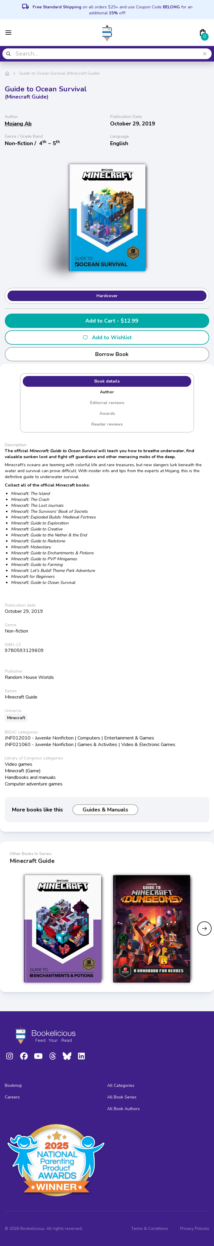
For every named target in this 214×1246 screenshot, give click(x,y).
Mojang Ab (18, 123)
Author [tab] (107, 392)
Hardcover (107, 296)
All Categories (120, 1085)
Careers (12, 1097)
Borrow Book (107, 354)
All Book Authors (123, 1109)
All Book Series (121, 1097)
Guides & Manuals (105, 809)
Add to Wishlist (107, 337)
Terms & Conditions (149, 1228)
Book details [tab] (107, 381)
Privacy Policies (194, 1228)
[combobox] (107, 53)
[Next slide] (204, 928)
